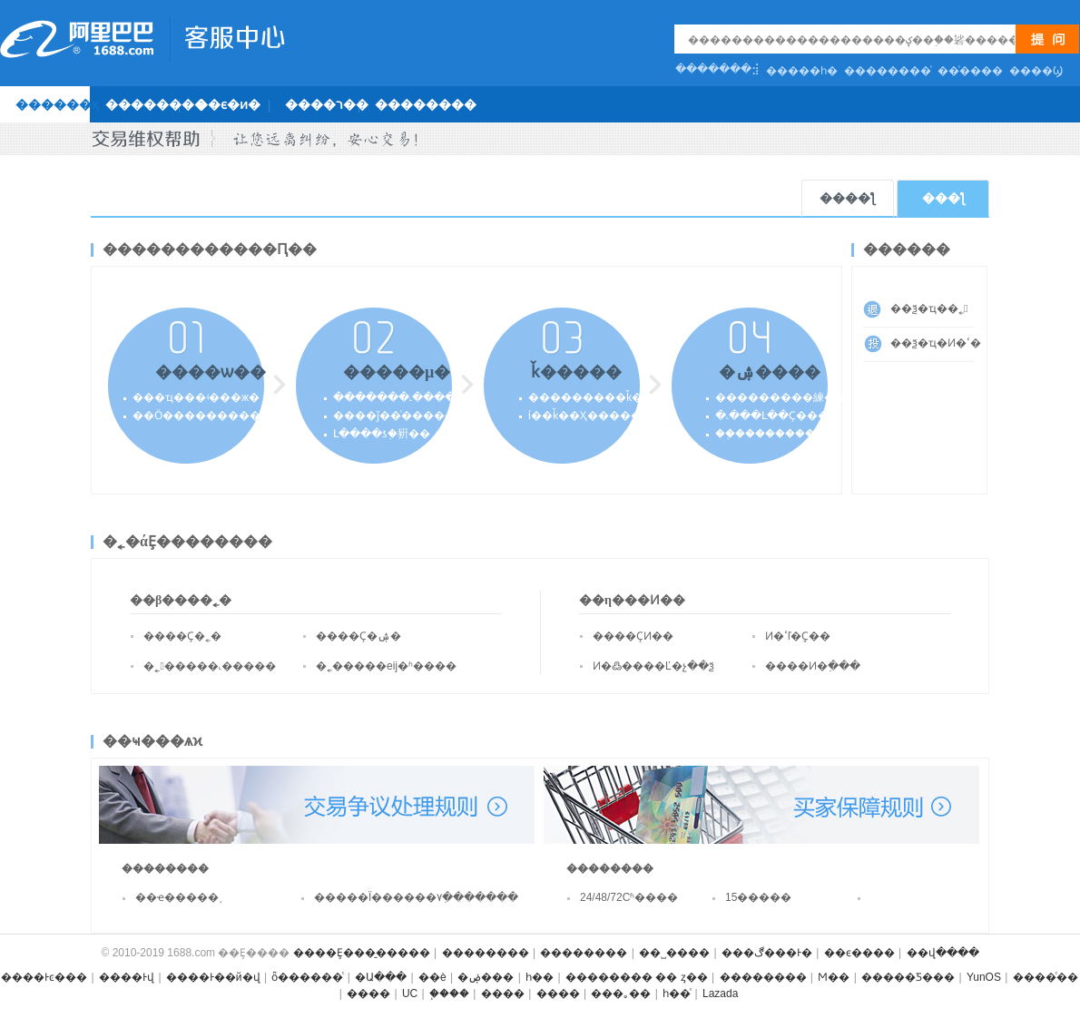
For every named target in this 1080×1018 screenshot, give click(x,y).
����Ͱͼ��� (44, 977)
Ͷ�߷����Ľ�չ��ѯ (653, 666)
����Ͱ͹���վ (126, 977)
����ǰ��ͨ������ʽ (400, 415)
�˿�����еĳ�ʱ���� (386, 666)
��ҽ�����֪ (177, 897)
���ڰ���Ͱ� (767, 952)
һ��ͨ (677, 993)
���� (368, 993)
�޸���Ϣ (1036, 70)
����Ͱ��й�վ (213, 977)
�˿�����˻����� (209, 666)
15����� (758, 897)
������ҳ (57, 104)
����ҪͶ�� (633, 636)
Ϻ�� (833, 977)
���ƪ (943, 198)
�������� (156, 104)
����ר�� (326, 104)
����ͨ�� (1045, 977)
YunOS (984, 977)
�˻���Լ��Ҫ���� (777, 415)
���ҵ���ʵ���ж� (196, 397)
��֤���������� (775, 433)
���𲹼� (918, 902)
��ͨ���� (970, 70)
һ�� (539, 977)
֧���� (449, 993)
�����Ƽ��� (908, 977)
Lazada (720, 993)
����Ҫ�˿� (182, 636)
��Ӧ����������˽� (196, 415)
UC (409, 993)
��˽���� (674, 952)
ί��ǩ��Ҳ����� (585, 415)
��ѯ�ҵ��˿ (928, 308)
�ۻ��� (485, 977)
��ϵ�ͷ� (227, 104)
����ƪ (847, 198)
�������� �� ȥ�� (636, 977)
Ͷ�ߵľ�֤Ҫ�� (798, 636)
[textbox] (851, 39)
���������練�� (780, 397)
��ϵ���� (859, 952)
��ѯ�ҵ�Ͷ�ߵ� (932, 343)
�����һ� (802, 70)
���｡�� (621, 993)
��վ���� (943, 952)
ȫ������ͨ (307, 977)
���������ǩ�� (590, 397)
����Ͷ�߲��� (812, 666)
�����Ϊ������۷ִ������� (385, 897)
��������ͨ (887, 70)
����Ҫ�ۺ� (358, 636)
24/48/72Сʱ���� (629, 897)
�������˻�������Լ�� (424, 397)
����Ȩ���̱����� (361, 952)
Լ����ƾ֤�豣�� (381, 433)
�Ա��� (381, 977)
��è (432, 977)
